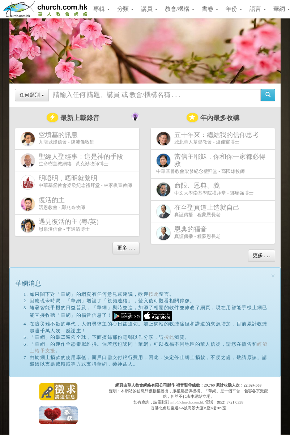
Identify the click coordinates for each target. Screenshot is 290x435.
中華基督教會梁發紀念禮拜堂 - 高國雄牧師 (210, 163)
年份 (234, 9)
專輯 (101, 9)
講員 (149, 9)
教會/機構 (180, 9)
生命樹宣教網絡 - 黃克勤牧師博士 (73, 160)
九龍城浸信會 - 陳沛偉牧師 (57, 138)
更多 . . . (126, 248)
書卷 (210, 9)
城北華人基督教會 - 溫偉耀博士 (209, 138)
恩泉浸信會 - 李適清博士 (61, 225)
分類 (125, 9)
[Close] (273, 276)
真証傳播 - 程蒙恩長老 (199, 211)
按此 (154, 294)
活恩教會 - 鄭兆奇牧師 (53, 203)
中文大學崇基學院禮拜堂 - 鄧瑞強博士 (204, 189)
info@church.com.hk (187, 402)
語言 (258, 9)
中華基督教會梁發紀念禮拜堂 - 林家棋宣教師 (76, 182)
